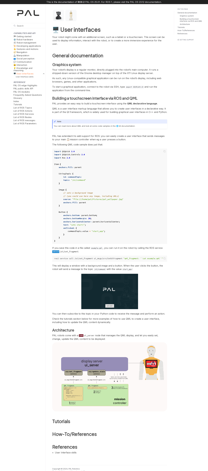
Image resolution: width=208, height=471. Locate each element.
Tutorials (17, 104)
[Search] (28, 25)
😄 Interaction (20, 65)
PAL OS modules (21, 92)
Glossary (17, 98)
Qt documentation (127, 126)
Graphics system (187, 16)
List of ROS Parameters (24, 123)
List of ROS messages (24, 120)
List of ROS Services (23, 114)
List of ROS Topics (22, 107)
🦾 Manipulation (21, 55)
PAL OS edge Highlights (25, 85)
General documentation (187, 13)
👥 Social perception (23, 58)
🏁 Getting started (22, 36)
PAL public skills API (23, 88)
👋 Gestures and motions (25, 49)
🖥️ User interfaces (23, 73)
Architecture (185, 24)
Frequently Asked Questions (27, 95)
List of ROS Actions (22, 111)
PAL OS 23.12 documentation (145, 2)
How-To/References (186, 30)
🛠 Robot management (24, 42)
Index (16, 101)
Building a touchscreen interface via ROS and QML (191, 20)
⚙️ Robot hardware (23, 39)
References (182, 34)
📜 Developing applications (27, 46)
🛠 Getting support (185, 40)
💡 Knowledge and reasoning (22, 69)
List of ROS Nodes (22, 117)
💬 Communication (22, 62)
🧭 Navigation (20, 52)
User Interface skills (25, 77)
